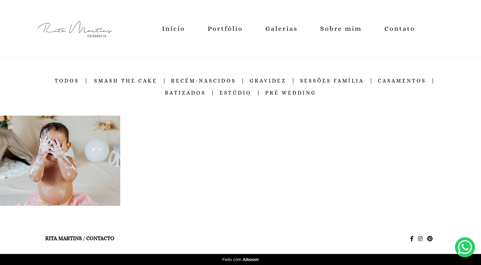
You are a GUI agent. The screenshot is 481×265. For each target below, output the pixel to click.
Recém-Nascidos (203, 81)
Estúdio (235, 93)
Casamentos (402, 81)
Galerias (282, 28)
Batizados (185, 93)
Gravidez (268, 81)
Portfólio (225, 28)
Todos (67, 81)
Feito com (240, 259)
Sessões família (332, 81)
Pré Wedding (290, 93)
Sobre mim (341, 28)
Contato (399, 28)
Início (173, 28)
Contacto (100, 238)
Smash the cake (125, 81)
